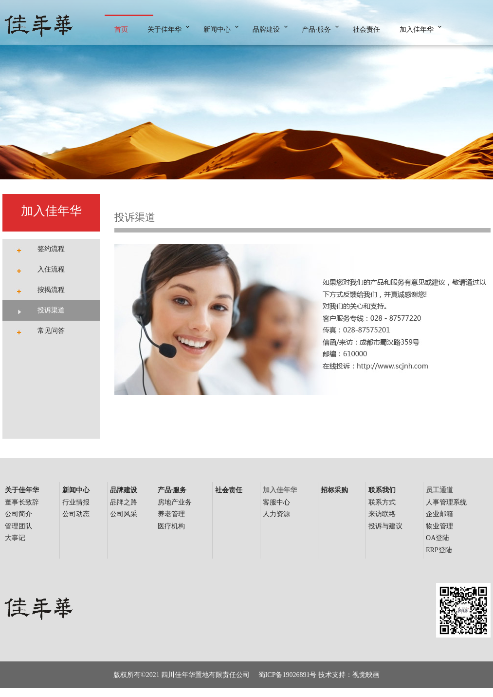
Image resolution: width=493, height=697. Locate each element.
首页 (121, 29)
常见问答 (51, 330)
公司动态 (76, 514)
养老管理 (171, 514)
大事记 (15, 538)
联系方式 (382, 502)
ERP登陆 (439, 550)
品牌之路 (123, 502)
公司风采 (123, 514)
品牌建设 (266, 29)
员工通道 (439, 490)
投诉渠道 (51, 310)
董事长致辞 (22, 502)
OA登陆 (437, 538)
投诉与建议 (385, 526)
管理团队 (18, 526)
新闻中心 (217, 29)
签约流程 (51, 248)
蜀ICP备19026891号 (288, 674)
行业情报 (76, 502)
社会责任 (366, 29)
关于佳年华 (164, 29)
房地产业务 (175, 502)
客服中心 (276, 502)
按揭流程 (51, 289)
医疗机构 (171, 526)
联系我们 (382, 490)
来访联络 (382, 514)
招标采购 (334, 490)
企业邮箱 (439, 514)
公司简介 (18, 514)
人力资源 (276, 514)
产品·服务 (316, 29)
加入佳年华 (417, 29)
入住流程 (51, 269)
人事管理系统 (446, 502)
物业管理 (439, 526)
